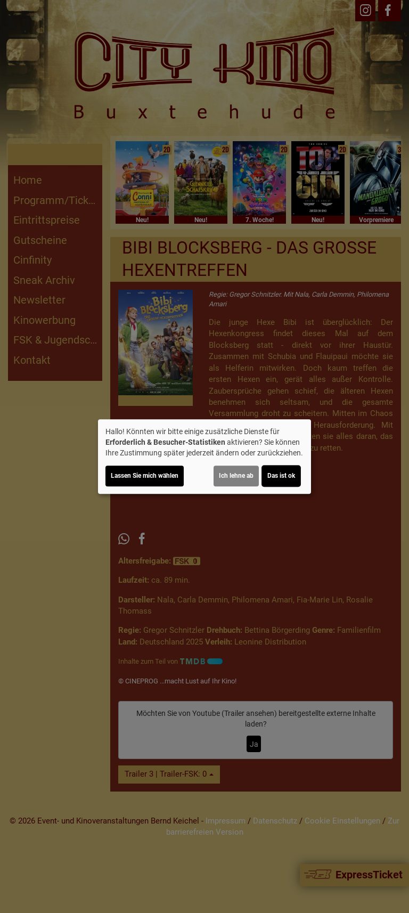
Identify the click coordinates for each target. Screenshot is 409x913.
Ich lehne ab (236, 475)
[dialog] (204, 456)
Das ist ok (281, 475)
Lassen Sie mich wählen (144, 475)
